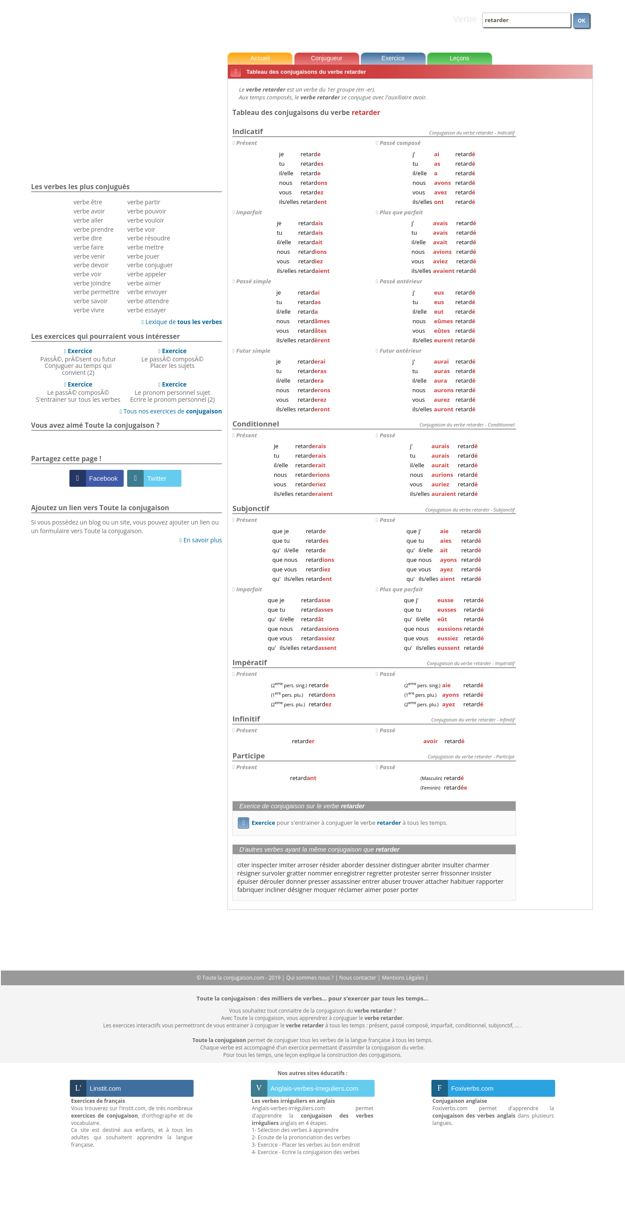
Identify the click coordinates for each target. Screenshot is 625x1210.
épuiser (247, 881)
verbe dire (87, 238)
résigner (248, 873)
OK (582, 20)
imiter (287, 865)
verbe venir (89, 256)
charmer (477, 865)
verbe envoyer (147, 292)
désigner (300, 889)
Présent (246, 143)
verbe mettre (145, 247)
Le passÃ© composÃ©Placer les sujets (172, 358)
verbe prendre (93, 229)
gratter (296, 873)
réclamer (350, 889)
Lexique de (181, 322)
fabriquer (250, 889)
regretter (379, 873)
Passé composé (400, 143)
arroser (307, 865)
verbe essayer (146, 310)
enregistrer (349, 873)
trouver (413, 881)
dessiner (378, 865)
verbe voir (87, 274)
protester (407, 873)
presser (318, 881)
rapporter (489, 881)
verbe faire (88, 247)
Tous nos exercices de (171, 411)
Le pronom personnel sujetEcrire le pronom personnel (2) (172, 391)
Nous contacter (358, 977)
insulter (453, 865)
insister (481, 873)
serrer (430, 873)
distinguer (405, 865)
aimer (373, 889)
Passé (387, 435)
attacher (437, 881)
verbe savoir (90, 301)
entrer (371, 881)
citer (243, 865)
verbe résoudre (148, 238)
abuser (391, 881)
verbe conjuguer (150, 265)
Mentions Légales (403, 977)
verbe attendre (148, 301)
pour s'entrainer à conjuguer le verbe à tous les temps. (342, 822)
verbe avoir (89, 211)
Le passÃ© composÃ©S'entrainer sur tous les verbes (78, 391)
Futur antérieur (400, 350)
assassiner (346, 881)
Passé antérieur (401, 281)
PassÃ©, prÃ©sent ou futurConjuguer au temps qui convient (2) (78, 362)
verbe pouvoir (146, 211)
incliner (275, 889)
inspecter (264, 865)
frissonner (455, 873)
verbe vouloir (145, 220)
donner (296, 881)
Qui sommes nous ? (310, 977)
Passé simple (253, 281)
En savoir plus (201, 540)
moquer (325, 889)
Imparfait (249, 212)
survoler (274, 873)
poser (391, 889)
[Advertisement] (556, 212)
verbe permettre (96, 292)
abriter (431, 865)
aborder (352, 865)
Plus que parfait (401, 212)
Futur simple (253, 350)
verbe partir (143, 202)
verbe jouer (143, 256)
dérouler (272, 881)
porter (409, 889)
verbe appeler (146, 274)
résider (330, 865)
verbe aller (88, 220)
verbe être (87, 202)
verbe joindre (92, 283)
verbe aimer (144, 283)
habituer (463, 881)
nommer (320, 873)
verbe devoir (91, 265)
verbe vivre (88, 310)
